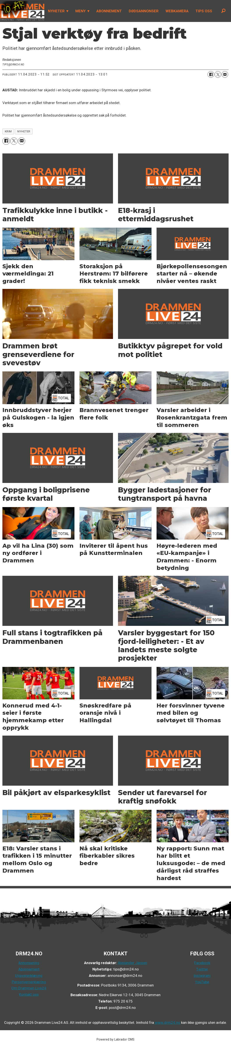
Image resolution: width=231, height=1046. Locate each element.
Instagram (202, 975)
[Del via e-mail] (225, 74)
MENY (80, 11)
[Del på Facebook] (211, 74)
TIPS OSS (204, 11)
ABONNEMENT (109, 11)
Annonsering (28, 963)
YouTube (202, 982)
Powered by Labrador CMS (115, 1039)
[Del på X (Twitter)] (218, 74)
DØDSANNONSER (144, 11)
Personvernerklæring (29, 982)
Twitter (202, 969)
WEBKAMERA (177, 11)
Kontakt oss (29, 994)
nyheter (23, 131)
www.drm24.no (167, 1022)
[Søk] (223, 11)
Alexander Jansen (132, 963)
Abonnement (28, 969)
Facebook (202, 963)
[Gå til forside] (22, 11)
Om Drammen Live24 (28, 988)
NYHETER (56, 11)
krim (8, 131)
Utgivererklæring (28, 975)
